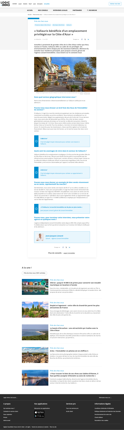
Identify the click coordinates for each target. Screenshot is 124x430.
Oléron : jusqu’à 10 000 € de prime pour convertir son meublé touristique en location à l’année (75, 284)
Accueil (30, 10)
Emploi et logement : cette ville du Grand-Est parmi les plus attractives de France (74, 306)
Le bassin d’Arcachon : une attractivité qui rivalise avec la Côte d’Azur (74, 329)
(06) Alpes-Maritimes (58, 25)
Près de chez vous (37, 14)
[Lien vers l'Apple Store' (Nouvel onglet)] (42, 412)
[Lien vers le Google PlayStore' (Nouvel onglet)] (42, 416)
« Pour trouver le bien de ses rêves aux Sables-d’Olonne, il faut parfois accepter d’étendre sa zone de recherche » (74, 374)
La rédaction (37, 39)
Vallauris (69, 25)
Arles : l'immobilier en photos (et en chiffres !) (69, 351)
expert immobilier (69, 253)
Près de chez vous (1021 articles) (34, 273)
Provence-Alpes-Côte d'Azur (43, 25)
